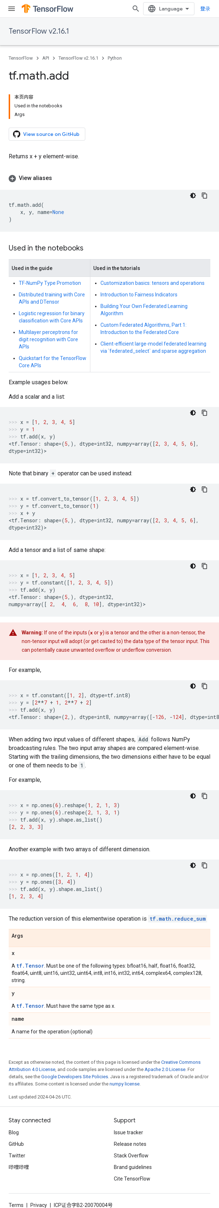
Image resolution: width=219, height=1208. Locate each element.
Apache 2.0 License (165, 1069)
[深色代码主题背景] (193, 195)
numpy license (124, 1084)
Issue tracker (128, 1132)
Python (115, 58)
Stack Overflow (131, 1155)
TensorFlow (21, 58)
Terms (16, 1205)
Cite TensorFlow (132, 1179)
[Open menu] (11, 8)
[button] (109, 178)
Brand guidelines (133, 1167)
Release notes (130, 1144)
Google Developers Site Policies (74, 1076)
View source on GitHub (46, 134)
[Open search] (136, 8)
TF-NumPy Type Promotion (50, 283)
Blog (14, 1132)
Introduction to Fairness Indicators (138, 294)
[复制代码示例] (204, 195)
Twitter (17, 1155)
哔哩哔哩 (19, 1167)
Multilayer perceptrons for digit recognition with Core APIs (48, 339)
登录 (205, 9)
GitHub (16, 1144)
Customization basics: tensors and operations (152, 283)
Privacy (38, 1205)
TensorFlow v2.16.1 (39, 31)
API (45, 58)
